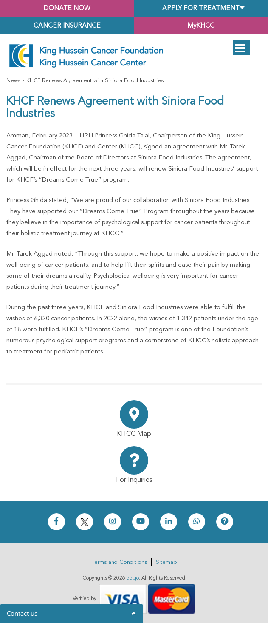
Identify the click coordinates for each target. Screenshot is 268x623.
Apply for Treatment (201, 8)
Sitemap (166, 562)
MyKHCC (200, 26)
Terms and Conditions (119, 562)
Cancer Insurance (67, 26)
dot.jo (133, 578)
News (13, 80)
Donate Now (67, 8)
